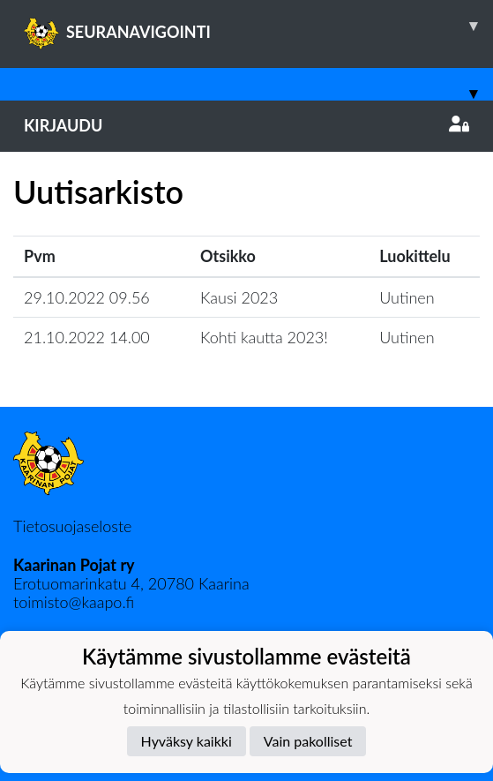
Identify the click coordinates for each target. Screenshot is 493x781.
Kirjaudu (246, 125)
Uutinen (406, 297)
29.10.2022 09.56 (87, 297)
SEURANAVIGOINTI (258, 25)
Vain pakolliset (308, 740)
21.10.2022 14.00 (87, 337)
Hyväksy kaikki (186, 740)
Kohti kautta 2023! (264, 337)
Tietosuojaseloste (72, 526)
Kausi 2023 (239, 297)
